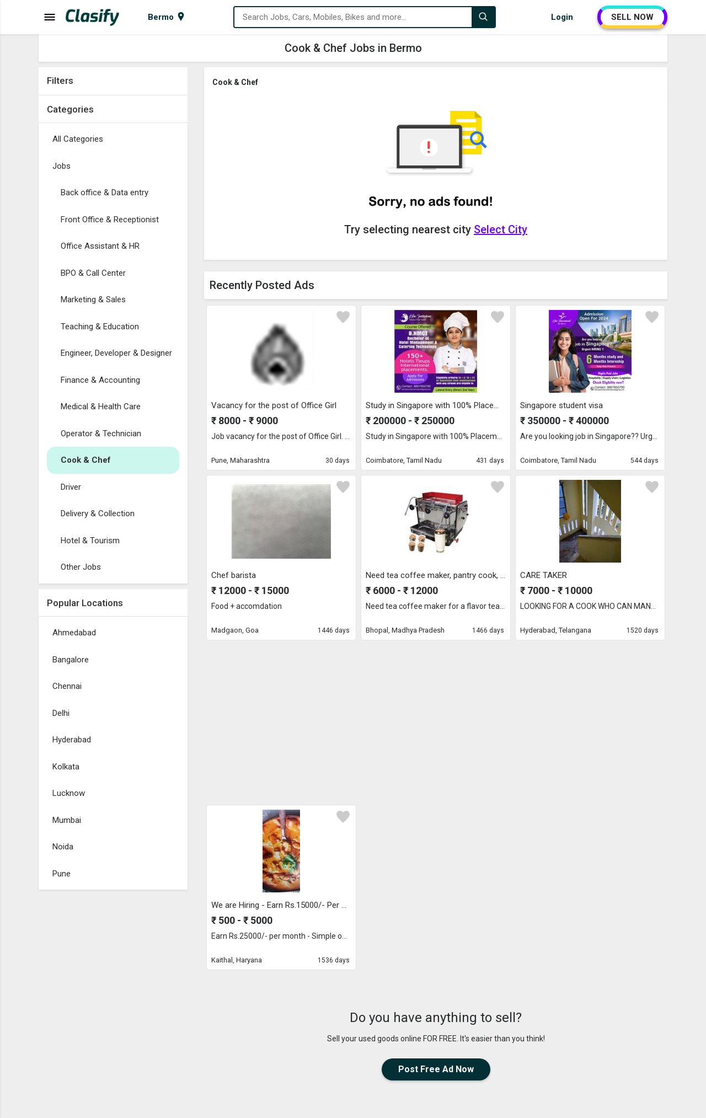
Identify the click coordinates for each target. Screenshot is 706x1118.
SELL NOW (632, 17)
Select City (500, 229)
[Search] (483, 17)
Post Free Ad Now (436, 1069)
